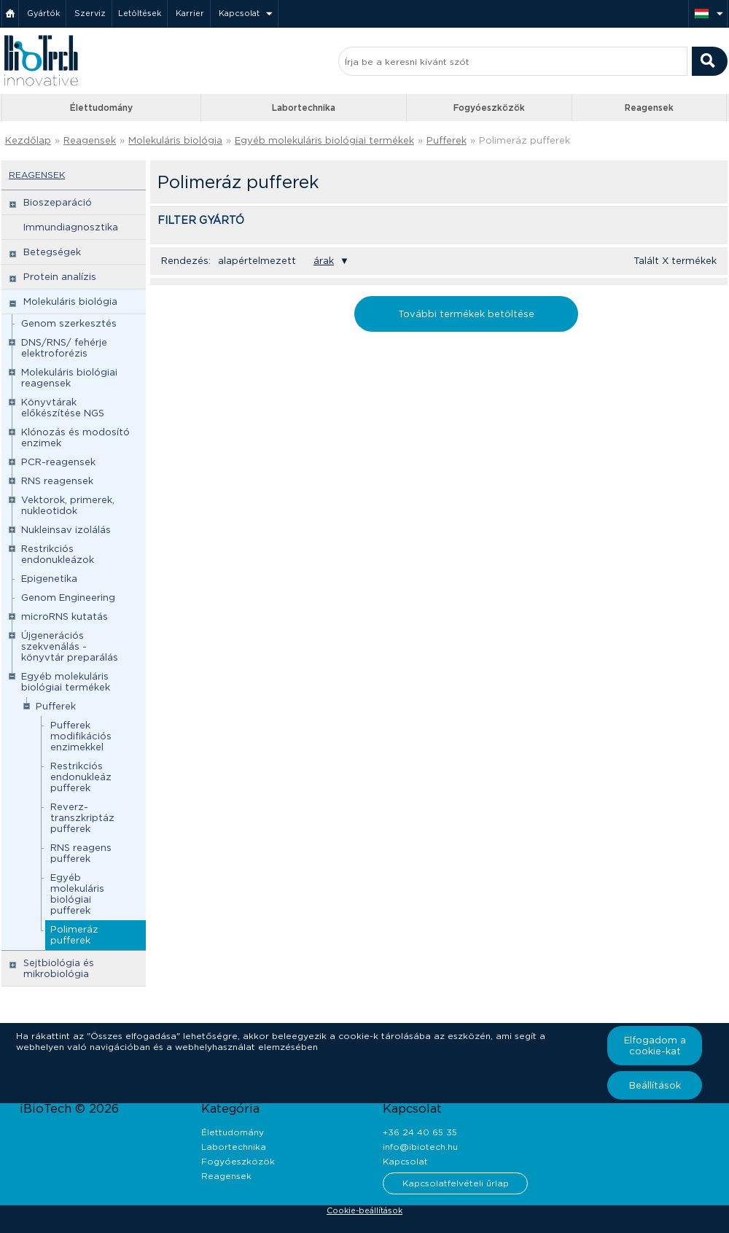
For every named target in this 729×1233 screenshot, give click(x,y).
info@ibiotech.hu (420, 1146)
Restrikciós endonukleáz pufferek (81, 777)
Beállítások (655, 1085)
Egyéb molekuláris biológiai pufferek (77, 894)
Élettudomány (101, 107)
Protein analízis (59, 276)
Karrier (190, 13)
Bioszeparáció (57, 202)
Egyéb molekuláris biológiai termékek (324, 140)
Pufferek (446, 140)
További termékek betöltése (466, 313)
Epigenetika (49, 578)
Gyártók (43, 13)
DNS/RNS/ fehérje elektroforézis (64, 348)
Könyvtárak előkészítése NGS (62, 408)
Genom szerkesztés (69, 323)
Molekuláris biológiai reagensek (69, 378)
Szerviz (90, 13)
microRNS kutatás (64, 616)
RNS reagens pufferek (81, 853)
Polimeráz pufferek (524, 140)
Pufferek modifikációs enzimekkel (81, 736)
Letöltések (139, 13)
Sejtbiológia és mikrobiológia (58, 968)
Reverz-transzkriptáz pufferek (82, 817)
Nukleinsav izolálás (66, 529)
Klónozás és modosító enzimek (75, 437)
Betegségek (52, 251)
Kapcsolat (239, 13)
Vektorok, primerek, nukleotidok (67, 505)
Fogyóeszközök (489, 107)
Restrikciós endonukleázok (57, 554)
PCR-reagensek (58, 461)
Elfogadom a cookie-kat (655, 1046)
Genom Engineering (68, 597)
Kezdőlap (28, 140)
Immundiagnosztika (70, 227)
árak (323, 260)
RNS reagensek (57, 480)
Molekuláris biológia (175, 140)
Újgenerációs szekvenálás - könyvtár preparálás (69, 646)
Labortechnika (303, 107)
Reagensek (649, 107)
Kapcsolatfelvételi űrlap (455, 1183)
